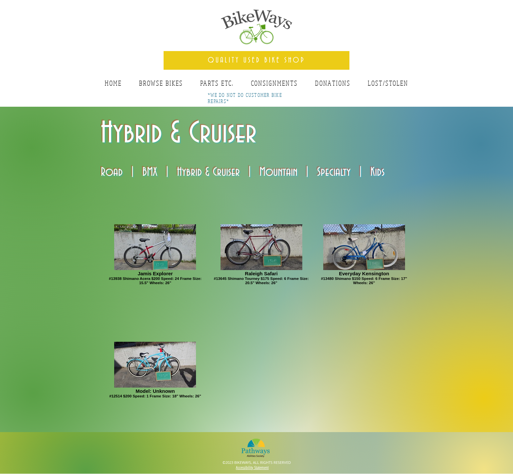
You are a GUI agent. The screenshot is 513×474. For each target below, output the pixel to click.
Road (112, 172)
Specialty (334, 172)
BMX (149, 172)
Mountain (278, 172)
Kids (377, 172)
